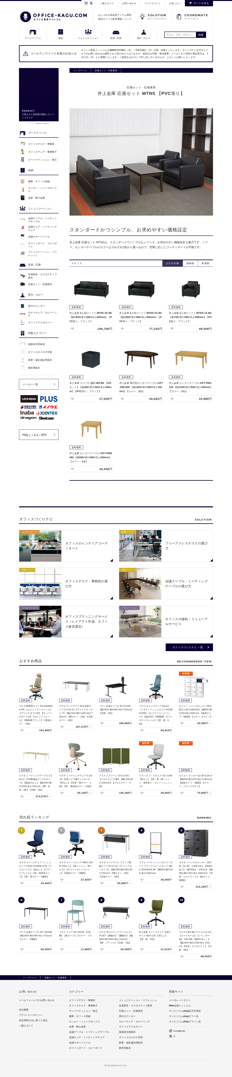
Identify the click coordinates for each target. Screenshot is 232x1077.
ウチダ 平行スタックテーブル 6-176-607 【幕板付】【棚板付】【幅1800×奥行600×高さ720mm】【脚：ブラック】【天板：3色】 (116, 937)
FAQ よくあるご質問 (35, 434)
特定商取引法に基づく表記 (33, 1020)
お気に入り (175, 3)
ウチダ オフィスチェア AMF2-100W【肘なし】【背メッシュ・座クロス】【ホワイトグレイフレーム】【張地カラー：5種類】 (76, 867)
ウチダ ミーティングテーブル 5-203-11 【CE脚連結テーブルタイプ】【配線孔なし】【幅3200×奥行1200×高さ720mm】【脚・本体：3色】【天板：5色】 (35, 782)
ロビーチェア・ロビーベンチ (134, 1021)
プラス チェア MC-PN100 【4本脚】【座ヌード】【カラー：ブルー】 (75, 935)
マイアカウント (153, 3)
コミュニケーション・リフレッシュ (138, 1000)
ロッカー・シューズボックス (84, 1021)
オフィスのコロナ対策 (131, 1037)
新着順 (205, 263)
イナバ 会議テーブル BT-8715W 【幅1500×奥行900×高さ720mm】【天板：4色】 (116, 709)
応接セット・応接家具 (106, 70)
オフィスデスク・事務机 (82, 1000)
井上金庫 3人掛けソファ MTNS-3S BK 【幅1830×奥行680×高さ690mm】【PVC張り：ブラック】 (90, 317)
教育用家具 (125, 1048)
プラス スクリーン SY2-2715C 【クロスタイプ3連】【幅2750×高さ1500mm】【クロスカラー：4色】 (116, 780)
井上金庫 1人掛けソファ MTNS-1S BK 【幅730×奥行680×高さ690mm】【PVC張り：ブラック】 (190, 317)
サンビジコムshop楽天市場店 (185, 1011)
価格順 (190, 263)
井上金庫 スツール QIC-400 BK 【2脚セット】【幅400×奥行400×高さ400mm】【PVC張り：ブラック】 (90, 387)
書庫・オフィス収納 (79, 1016)
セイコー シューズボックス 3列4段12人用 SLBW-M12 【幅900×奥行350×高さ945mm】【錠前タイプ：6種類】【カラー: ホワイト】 (195, 711)
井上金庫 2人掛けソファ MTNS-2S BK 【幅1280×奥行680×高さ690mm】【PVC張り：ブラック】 (140, 317)
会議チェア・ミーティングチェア (87, 1037)
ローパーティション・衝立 (83, 1011)
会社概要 (24, 1009)
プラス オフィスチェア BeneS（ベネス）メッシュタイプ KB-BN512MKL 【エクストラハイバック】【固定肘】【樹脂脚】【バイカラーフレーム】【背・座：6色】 (156, 715)
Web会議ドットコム (180, 1005)
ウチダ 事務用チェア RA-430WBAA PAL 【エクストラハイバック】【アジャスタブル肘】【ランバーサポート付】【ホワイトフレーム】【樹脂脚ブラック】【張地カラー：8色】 (36, 715)
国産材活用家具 (127, 1032)
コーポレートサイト (179, 1000)
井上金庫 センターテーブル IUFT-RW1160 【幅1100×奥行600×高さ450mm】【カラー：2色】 (190, 387)
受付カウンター (127, 1016)
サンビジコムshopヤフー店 (184, 1016)
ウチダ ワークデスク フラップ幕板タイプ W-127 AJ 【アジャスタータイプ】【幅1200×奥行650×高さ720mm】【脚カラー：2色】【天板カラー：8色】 (115, 869)
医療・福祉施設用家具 (131, 1042)
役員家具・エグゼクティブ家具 (135, 1005)
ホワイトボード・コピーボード (85, 1048)
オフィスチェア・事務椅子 (83, 1005)
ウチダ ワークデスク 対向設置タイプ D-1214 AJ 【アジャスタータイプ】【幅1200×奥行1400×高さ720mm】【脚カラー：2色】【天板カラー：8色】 (76, 713)
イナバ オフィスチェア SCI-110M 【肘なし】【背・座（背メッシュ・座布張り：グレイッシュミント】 (155, 780)
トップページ (80, 70)
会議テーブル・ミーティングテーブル (89, 1032)
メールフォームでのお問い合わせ (37, 1000)
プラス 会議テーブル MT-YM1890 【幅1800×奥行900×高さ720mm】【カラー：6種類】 (36, 935)
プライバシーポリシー (31, 1015)
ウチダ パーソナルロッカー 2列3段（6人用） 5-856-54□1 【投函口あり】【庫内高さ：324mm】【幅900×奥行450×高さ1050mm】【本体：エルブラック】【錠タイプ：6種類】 (196, 871)
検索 (201, 34)
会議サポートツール (79, 1042)
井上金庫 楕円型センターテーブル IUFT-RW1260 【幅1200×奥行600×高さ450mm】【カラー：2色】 (141, 387)
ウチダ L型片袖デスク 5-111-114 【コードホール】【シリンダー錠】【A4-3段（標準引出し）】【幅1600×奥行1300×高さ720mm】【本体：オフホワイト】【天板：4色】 (195, 941)
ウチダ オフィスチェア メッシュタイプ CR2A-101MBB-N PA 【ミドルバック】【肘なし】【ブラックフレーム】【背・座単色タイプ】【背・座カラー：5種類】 (35, 869)
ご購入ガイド (107, 3)
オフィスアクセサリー (131, 1026)
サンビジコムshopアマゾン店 (185, 1021)
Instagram (177, 1030)
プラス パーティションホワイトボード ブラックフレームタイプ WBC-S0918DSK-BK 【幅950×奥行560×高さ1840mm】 (156, 867)
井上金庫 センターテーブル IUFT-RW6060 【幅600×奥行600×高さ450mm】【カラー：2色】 (90, 457)
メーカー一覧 (30, 384)
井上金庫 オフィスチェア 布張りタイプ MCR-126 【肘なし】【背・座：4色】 (155, 935)
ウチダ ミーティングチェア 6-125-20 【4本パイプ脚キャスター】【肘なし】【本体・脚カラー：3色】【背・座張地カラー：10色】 (75, 780)
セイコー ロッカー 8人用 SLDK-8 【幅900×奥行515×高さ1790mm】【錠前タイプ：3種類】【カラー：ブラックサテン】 (196, 780)
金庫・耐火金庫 (77, 1026)
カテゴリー (76, 991)
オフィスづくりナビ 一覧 (188, 647)
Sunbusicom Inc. (117, 1065)
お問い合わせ (129, 3)
